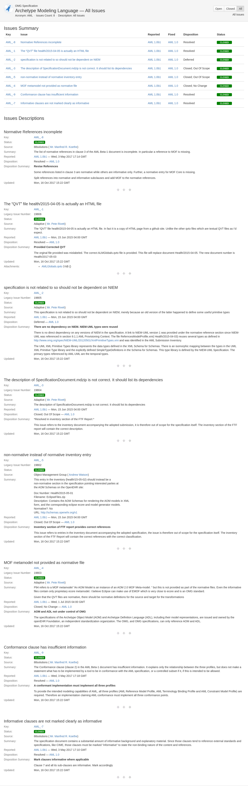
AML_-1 (10, 50)
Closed (230, 8)
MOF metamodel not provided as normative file (49, 85)
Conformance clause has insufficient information (49, 94)
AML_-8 (10, 42)
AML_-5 (10, 77)
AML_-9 (10, 94)
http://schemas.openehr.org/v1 (59, 512)
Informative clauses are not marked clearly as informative (55, 103)
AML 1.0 (173, 42)
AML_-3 (10, 68)
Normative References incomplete (41, 42)
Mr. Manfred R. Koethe (63, 146)
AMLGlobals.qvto (52, 266)
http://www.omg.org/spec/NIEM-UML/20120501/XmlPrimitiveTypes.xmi (76, 340)
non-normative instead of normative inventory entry (51, 77)
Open (218, 8)
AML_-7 (10, 103)
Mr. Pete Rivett (56, 223)
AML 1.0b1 (154, 42)
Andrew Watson (78, 474)
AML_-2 (10, 59)
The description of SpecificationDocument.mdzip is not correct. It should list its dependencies (76, 68)
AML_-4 (10, 85)
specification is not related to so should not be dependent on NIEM (60, 59)
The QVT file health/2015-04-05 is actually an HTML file (55, 50)
